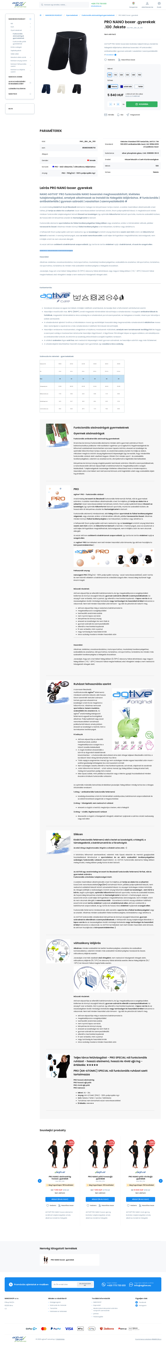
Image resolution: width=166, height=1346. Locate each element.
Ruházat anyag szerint (19, 61)
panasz (96, 1314)
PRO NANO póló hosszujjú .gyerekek (100, 1178)
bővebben (110, 55)
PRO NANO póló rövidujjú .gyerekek (141, 1178)
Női (12, 23)
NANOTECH (13, 94)
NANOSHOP (97, 1302)
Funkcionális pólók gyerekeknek (19, 43)
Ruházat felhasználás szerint (92, 684)
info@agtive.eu (96, 6)
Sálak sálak (15, 54)
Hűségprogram (55, 1302)
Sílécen (78, 834)
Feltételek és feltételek (58, 1311)
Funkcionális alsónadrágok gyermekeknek (98, 15)
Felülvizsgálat (98, 1317)
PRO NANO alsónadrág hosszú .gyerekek (60, 1178)
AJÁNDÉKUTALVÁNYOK (17, 89)
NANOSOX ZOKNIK (15, 77)
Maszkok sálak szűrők (18, 57)
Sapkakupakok (16, 50)
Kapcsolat (97, 1305)
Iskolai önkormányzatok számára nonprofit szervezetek (105, 1309)
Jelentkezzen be (85, 1284)
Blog (11, 109)
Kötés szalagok (16, 47)
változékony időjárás (87, 943)
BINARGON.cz (156, 1339)
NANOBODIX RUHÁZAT (53, 15)
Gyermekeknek (72, 15)
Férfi (12, 27)
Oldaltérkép (60, 1339)
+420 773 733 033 (98, 3)
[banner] (19, 5)
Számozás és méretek (58, 1305)
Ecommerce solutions (143, 1339)
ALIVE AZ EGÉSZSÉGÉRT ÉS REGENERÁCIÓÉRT (17, 83)
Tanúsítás (53, 1308)
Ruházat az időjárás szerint (18, 71)
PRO (76, 489)
